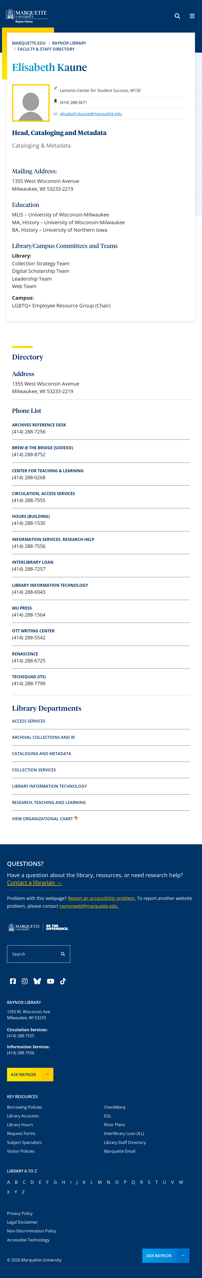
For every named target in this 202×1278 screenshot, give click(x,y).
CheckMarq (114, 1107)
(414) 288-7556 (20, 1053)
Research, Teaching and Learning (49, 802)
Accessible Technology (28, 1240)
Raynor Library (69, 43)
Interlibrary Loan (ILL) (124, 1133)
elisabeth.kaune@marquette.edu (91, 114)
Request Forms (21, 1133)
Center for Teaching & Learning (48, 471)
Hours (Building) (31, 516)
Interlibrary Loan (32, 562)
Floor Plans (114, 1124)
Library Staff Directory (125, 1142)
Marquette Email (119, 1151)
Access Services (28, 721)
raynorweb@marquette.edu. (89, 906)
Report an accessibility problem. (102, 898)
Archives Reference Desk (39, 425)
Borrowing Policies (24, 1107)
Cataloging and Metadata (41, 753)
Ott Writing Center (33, 631)
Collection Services (34, 770)
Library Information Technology (50, 585)
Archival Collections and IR (43, 737)
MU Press (22, 608)
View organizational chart (45, 819)
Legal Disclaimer (22, 1222)
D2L (107, 1116)
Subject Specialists (24, 1142)
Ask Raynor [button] (158, 1255)
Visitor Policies (21, 1151)
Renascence (25, 654)
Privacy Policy (20, 1213)
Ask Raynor (23, 1074)
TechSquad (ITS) (29, 676)
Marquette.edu (29, 43)
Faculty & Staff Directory (46, 49)
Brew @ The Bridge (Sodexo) (42, 447)
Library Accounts (23, 1116)
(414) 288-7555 (20, 1035)
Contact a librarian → (34, 882)
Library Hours (20, 1124)
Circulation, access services (43, 493)
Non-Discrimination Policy (31, 1231)
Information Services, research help (53, 539)
